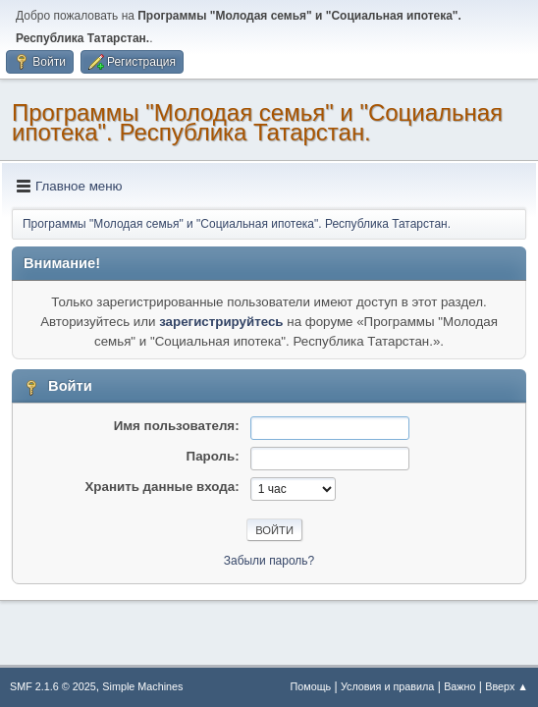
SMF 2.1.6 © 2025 (53, 686)
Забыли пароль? (269, 561)
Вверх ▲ (506, 686)
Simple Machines (142, 686)
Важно (459, 686)
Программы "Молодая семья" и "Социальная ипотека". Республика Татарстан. (257, 122)
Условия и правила (387, 686)
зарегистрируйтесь (221, 321)
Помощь (311, 686)
